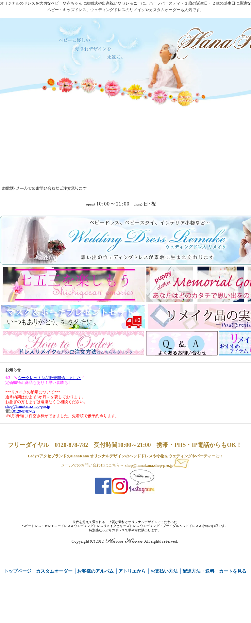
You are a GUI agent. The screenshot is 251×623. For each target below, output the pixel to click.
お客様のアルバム (95, 571)
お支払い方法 (164, 571)
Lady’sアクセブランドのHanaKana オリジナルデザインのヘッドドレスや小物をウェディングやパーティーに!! (125, 456)
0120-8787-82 (24, 411)
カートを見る (232, 571)
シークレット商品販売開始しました (49, 377)
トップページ (17, 571)
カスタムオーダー (54, 571)
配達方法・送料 (198, 571)
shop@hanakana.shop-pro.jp (156, 465)
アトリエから (132, 571)
